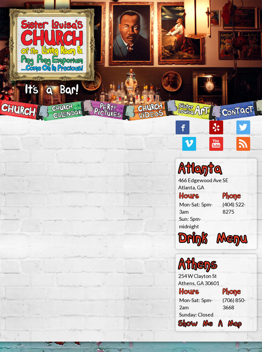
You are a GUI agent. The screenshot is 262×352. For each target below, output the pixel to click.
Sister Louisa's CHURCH (52, 57)
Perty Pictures (110, 110)
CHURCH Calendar (68, 110)
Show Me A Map (210, 323)
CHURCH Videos (152, 110)
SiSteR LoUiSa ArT (196, 110)
